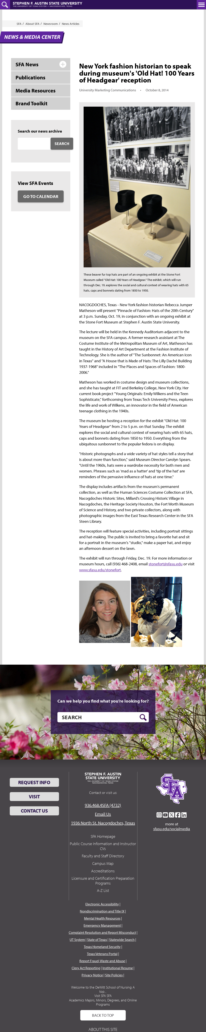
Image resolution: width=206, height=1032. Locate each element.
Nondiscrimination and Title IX (102, 911)
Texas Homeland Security (102, 946)
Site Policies (114, 975)
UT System (77, 939)
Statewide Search (122, 939)
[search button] (143, 717)
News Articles (70, 24)
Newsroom (50, 24)
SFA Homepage (103, 836)
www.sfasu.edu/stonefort (100, 569)
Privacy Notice (92, 975)
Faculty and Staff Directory (103, 855)
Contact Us (34, 811)
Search (62, 143)
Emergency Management (102, 925)
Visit (34, 796)
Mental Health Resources (102, 918)
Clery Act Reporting (86, 968)
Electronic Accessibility (102, 904)
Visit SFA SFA (103, 995)
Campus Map (103, 863)
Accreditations (103, 870)
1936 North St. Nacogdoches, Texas (103, 823)
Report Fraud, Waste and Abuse (102, 961)
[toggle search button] (5, 4)
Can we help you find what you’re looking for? (103, 701)
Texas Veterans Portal (102, 954)
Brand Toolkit (31, 103)
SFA (19, 24)
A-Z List (103, 890)
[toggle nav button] (201, 4)
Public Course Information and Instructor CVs (103, 846)
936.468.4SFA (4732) (103, 805)
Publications (30, 77)
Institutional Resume (117, 968)
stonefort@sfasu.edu (165, 563)
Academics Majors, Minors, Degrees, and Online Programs (103, 1002)
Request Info (34, 782)
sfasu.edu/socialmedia (171, 828)
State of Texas (97, 939)
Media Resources (35, 90)
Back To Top (103, 1015)
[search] (103, 717)
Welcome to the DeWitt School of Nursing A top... (103, 989)
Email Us (103, 814)
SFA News (27, 64)
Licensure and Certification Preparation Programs (103, 881)
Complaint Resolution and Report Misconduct (102, 932)
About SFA (32, 24)
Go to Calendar (40, 196)
